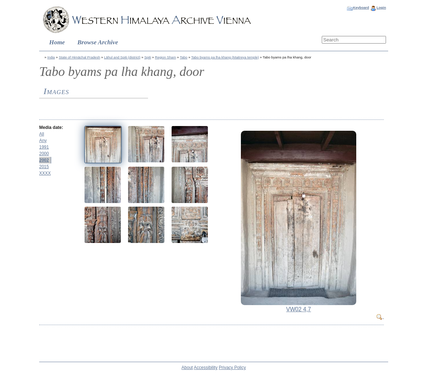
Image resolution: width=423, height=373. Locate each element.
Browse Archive (97, 42)
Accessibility (205, 367)
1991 (44, 147)
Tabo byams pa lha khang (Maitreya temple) (225, 57)
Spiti (147, 57)
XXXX (45, 173)
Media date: (51, 127)
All (41, 134)
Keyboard (361, 7)
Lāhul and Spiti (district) (122, 57)
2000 (44, 153)
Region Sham (165, 57)
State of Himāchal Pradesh (79, 57)
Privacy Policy (232, 367)
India (51, 57)
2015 (44, 166)
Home (57, 42)
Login (381, 7)
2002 (44, 160)
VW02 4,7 (298, 309)
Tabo (184, 57)
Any (43, 140)
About (187, 367)
